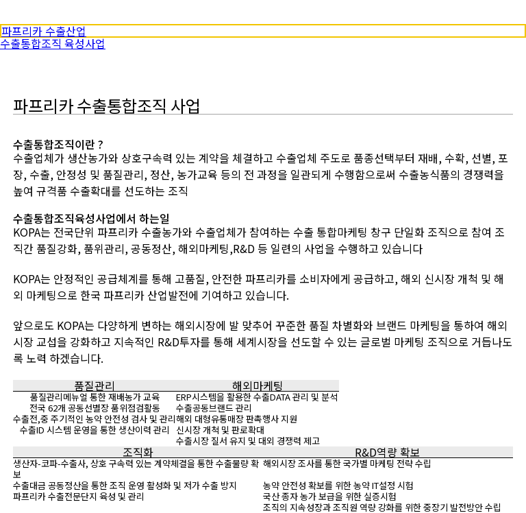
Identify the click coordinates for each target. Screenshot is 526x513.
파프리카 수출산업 (43, 31)
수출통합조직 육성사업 (52, 43)
